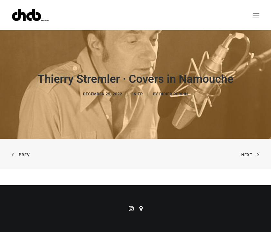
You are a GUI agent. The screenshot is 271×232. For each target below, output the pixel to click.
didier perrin (173, 94)
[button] (256, 15)
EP (140, 94)
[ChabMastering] (30, 15)
